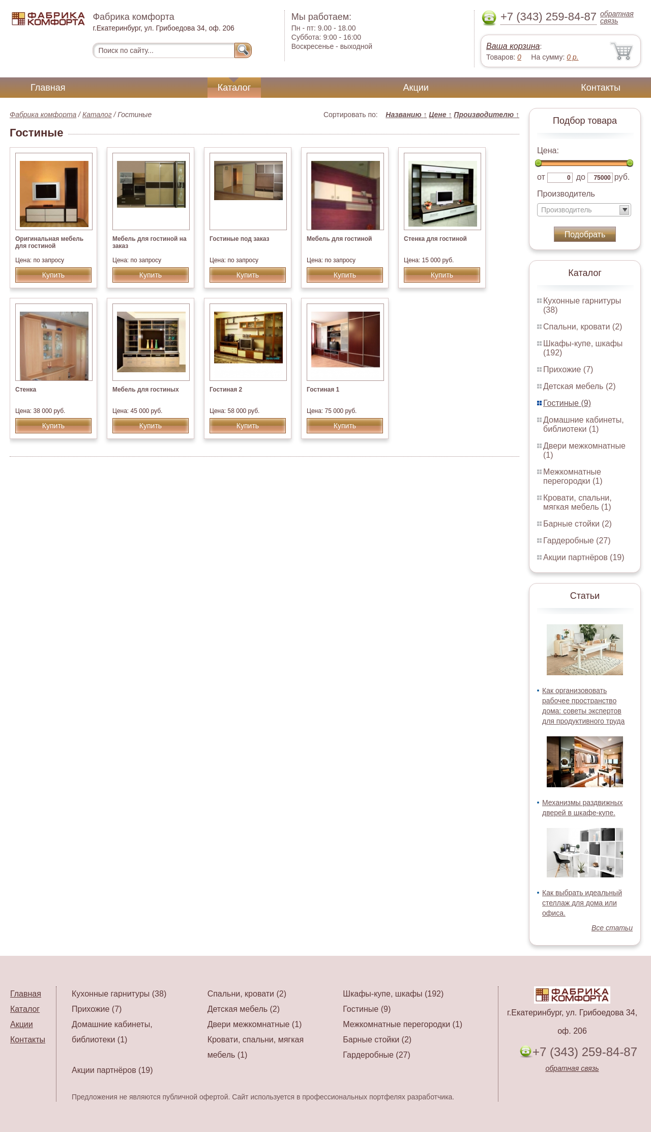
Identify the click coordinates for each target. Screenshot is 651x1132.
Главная (48, 87)
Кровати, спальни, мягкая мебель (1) (577, 502)
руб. (622, 177)
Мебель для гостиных (145, 389)
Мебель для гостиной (339, 238)
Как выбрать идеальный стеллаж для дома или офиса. (582, 903)
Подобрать (585, 234)
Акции (416, 87)
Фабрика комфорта (43, 115)
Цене (440, 115)
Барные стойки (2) (577, 523)
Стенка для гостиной (435, 238)
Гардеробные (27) (577, 540)
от (541, 177)
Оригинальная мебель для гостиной (49, 242)
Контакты (600, 87)
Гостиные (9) (567, 403)
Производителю (486, 115)
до (580, 177)
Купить (53, 275)
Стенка (25, 389)
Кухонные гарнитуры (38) (119, 993)
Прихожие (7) (568, 369)
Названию (406, 115)
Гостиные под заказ (239, 238)
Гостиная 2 (226, 389)
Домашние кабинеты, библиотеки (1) (583, 424)
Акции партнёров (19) (584, 557)
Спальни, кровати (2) (582, 326)
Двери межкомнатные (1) (255, 1024)
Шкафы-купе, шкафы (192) (393, 993)
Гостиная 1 (323, 389)
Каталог (234, 87)
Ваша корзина (513, 46)
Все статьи (612, 928)
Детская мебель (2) (579, 386)
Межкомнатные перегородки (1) (572, 476)
